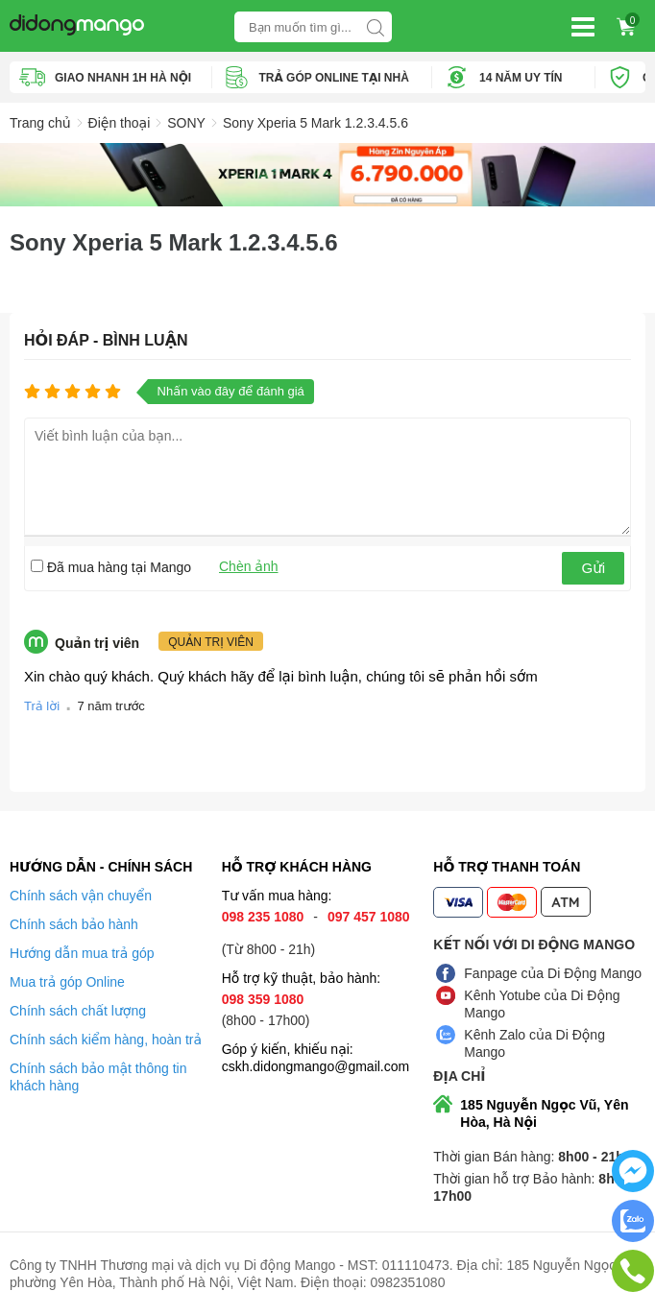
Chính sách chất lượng (78, 1010)
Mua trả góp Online (67, 982)
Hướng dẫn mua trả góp (82, 953)
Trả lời (42, 706)
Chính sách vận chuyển (81, 895)
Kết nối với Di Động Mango (534, 944)
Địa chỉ (459, 1076)
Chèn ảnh (249, 566)
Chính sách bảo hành (74, 924)
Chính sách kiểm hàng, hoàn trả (106, 1039)
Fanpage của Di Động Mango (553, 973)
